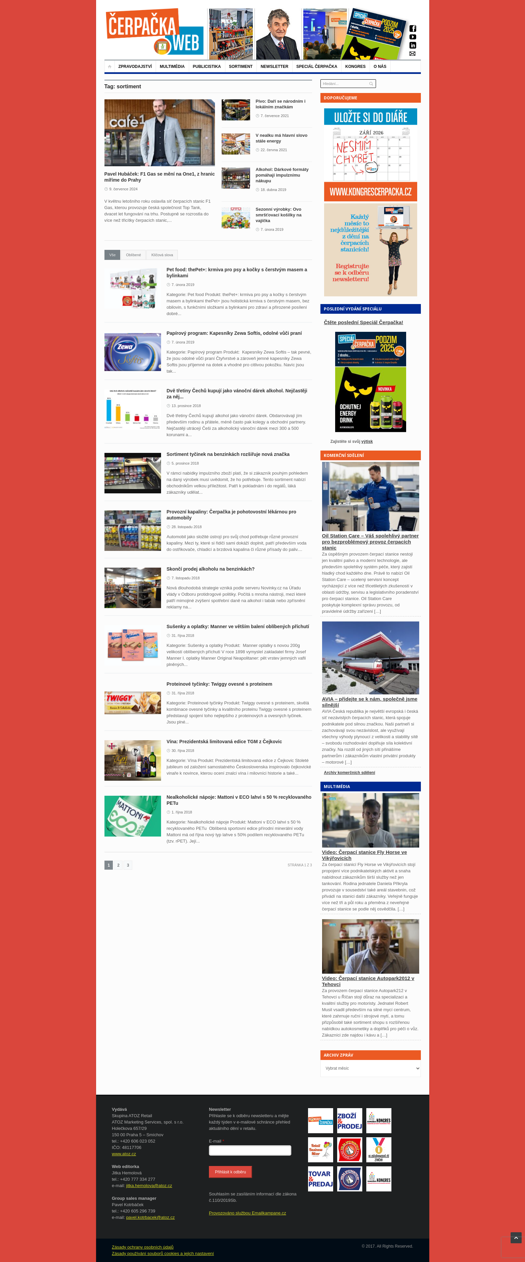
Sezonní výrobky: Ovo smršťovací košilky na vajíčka (279, 215)
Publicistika (207, 66)
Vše (112, 255)
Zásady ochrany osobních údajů (142, 1247)
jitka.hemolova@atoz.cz (149, 1185)
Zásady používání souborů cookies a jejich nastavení (163, 1253)
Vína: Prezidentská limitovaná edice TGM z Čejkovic (224, 741)
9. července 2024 (123, 189)
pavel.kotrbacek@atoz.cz (150, 1217)
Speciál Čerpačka (316, 66)
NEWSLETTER (274, 66)
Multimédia (172, 66)
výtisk (367, 441)
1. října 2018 (182, 812)
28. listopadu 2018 (187, 527)
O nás (380, 66)
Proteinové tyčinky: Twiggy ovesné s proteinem (220, 684)
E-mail (216, 1141)
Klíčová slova (162, 255)
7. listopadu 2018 (186, 578)
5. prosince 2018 (185, 463)
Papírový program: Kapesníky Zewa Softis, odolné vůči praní (236, 333)
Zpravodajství (135, 66)
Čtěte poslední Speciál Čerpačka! (363, 322)
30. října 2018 (183, 751)
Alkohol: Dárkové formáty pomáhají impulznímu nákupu (282, 175)
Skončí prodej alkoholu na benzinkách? (211, 569)
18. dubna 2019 (273, 190)
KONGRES (355, 66)
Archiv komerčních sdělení (349, 772)
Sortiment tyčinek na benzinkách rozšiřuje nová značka (228, 454)
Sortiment (241, 66)
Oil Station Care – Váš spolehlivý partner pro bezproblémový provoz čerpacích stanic (370, 542)
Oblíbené (133, 255)
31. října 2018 (183, 636)
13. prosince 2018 (186, 406)
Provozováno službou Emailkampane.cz (247, 1213)
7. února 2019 (272, 229)
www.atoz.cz (124, 1153)
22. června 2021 (274, 150)
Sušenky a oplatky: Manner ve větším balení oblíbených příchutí (238, 626)
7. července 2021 (275, 116)
